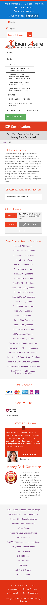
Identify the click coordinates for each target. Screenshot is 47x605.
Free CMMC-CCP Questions (23, 288)
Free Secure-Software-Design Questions (23, 357)
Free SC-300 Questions (23, 325)
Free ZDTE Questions (23, 260)
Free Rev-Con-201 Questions (23, 251)
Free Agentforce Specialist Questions (23, 343)
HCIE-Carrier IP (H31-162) (19, 99)
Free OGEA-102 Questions (23, 329)
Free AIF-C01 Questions (23, 292)
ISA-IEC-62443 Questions (23, 339)
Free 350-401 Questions (23, 278)
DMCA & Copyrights (30, 593)
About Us (24, 585)
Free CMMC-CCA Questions (23, 297)
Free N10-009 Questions (23, 265)
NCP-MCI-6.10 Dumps (23, 570)
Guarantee (14, 589)
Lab (9, 59)
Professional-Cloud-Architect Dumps (23, 514)
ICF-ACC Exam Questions (30, 214)
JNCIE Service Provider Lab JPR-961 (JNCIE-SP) (19, 90)
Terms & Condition (30, 589)
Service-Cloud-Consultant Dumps (23, 519)
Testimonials (31, 110)
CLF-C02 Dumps (23, 551)
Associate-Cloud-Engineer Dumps (23, 533)
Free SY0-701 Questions (23, 246)
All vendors (13, 110)
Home (10, 53)
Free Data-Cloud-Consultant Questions (23, 362)
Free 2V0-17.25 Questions (23, 283)
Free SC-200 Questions (23, 320)
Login (11, 22)
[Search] (29, 34)
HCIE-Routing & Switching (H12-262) (20, 104)
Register (10, 28)
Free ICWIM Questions (23, 311)
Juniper (11, 64)
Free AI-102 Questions (24, 302)
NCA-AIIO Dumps (23, 575)
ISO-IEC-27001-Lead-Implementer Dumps (23, 542)
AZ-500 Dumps (23, 528)
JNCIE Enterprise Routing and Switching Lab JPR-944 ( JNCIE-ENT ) (19, 76)
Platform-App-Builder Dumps (23, 524)
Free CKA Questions (23, 316)
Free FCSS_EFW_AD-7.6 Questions (23, 353)
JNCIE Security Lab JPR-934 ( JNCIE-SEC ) (19, 84)
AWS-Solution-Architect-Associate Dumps (23, 510)
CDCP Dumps (23, 561)
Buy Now (32, 224)
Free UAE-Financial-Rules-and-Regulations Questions (23, 372)
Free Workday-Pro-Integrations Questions (23, 366)
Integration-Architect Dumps (23, 547)
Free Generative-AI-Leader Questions (24, 348)
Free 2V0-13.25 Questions (23, 255)
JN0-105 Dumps (23, 556)
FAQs (34, 585)
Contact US (13, 593)
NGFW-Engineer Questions (23, 334)
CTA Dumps (23, 565)
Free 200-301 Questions (23, 269)
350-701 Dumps (23, 538)
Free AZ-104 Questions (23, 274)
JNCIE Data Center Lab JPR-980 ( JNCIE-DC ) (19, 69)
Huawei (11, 95)
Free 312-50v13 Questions (23, 306)
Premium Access (15, 117)
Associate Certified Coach (17, 197)
